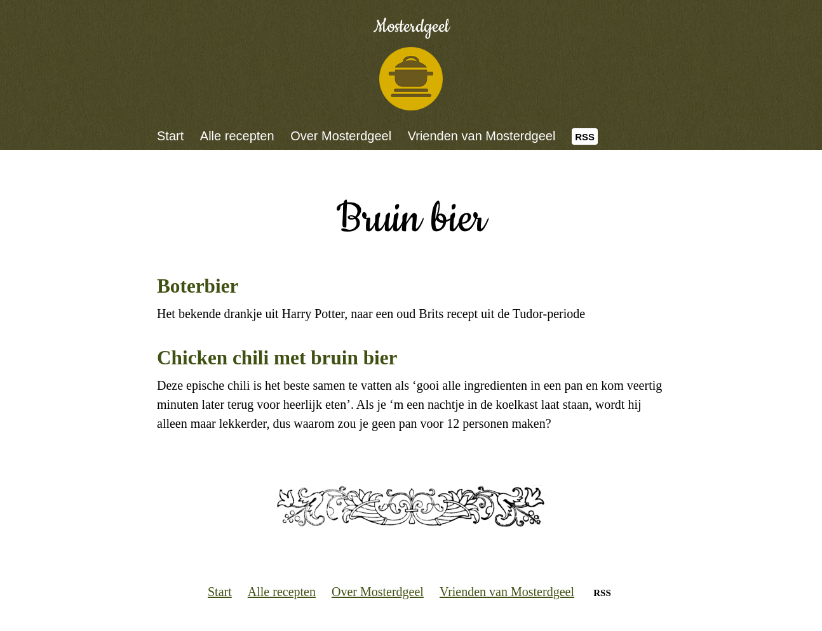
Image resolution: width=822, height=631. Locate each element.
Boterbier (197, 286)
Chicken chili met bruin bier (277, 358)
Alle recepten (237, 136)
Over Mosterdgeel (340, 136)
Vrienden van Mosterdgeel (482, 136)
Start (170, 136)
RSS (585, 136)
